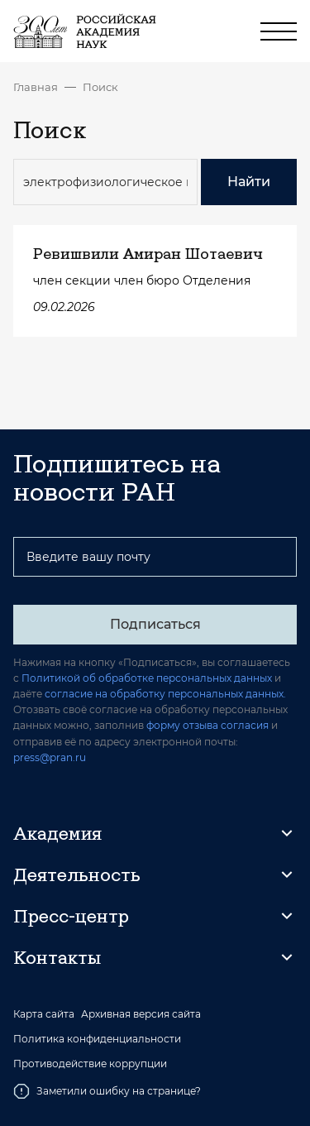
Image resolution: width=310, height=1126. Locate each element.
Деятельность (77, 874)
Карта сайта (43, 1014)
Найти (248, 181)
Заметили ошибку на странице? (107, 1091)
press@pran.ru (49, 757)
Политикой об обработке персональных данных (146, 678)
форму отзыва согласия (207, 725)
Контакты (57, 957)
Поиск (100, 86)
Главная (35, 86)
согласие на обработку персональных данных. (165, 694)
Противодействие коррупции (90, 1064)
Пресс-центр (71, 916)
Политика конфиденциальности (97, 1039)
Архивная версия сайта (141, 1014)
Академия (57, 833)
